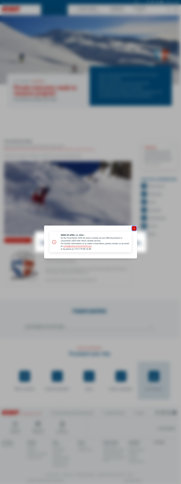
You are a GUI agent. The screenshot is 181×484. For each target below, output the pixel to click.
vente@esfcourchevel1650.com (77, 246)
